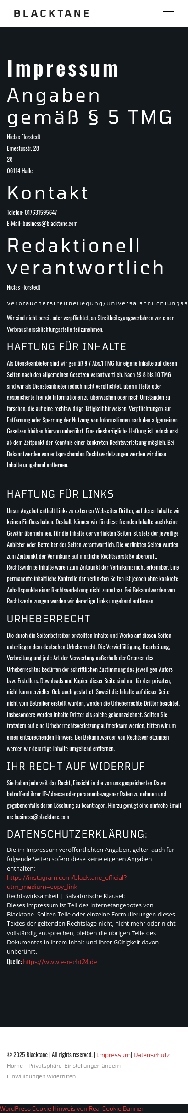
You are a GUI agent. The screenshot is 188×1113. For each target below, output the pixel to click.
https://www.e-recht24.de (60, 961)
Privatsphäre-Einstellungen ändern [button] (74, 1065)
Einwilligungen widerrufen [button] (41, 1076)
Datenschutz (151, 1054)
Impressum (114, 1054)
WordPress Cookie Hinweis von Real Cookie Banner (72, 1108)
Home (15, 1065)
